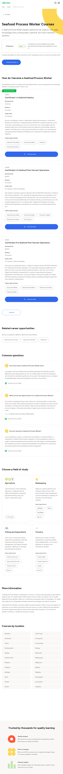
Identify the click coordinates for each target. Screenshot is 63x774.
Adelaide (38, 672)
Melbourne (38, 662)
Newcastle (38, 653)
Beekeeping (40, 483)
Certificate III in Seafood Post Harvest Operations (27, 243)
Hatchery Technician (12, 557)
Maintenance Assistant (13, 219)
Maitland (7, 662)
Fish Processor (28, 219)
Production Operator (45, 215)
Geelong (7, 667)
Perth (6, 677)
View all (11, 312)
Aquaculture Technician (13, 561)
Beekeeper (40, 508)
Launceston (38, 682)
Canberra (38, 686)
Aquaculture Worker (29, 142)
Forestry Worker (41, 557)
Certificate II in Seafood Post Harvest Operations (27, 170)
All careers (7, 14)
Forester (39, 566)
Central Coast (9, 658)
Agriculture (10, 483)
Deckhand (42, 142)
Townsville (8, 638)
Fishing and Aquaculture (15, 532)
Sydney (7, 653)
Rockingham (39, 677)
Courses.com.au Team (14, 383)
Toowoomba (39, 643)
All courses (10, 517)
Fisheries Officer (11, 566)
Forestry (39, 532)
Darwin (7, 686)
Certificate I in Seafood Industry (19, 97)
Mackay (37, 648)
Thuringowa (38, 638)
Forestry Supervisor (42, 561)
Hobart (7, 682)
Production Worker (12, 292)
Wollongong (39, 658)
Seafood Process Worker (13, 142)
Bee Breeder (40, 512)
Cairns (7, 643)
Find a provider (31, 154)
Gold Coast (38, 633)
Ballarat (37, 667)
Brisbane (7, 633)
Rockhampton (9, 648)
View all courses (11, 62)
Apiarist (49, 508)
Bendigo (7, 672)
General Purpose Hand (13, 147)
